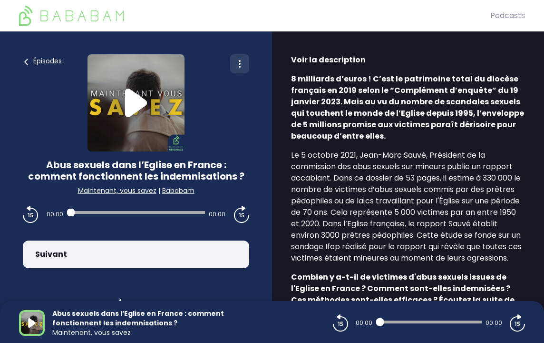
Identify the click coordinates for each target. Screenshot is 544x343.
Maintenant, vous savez (117, 190)
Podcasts (507, 15)
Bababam (178, 190)
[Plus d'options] (239, 63)
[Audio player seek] (136, 212)
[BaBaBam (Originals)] (254, 16)
